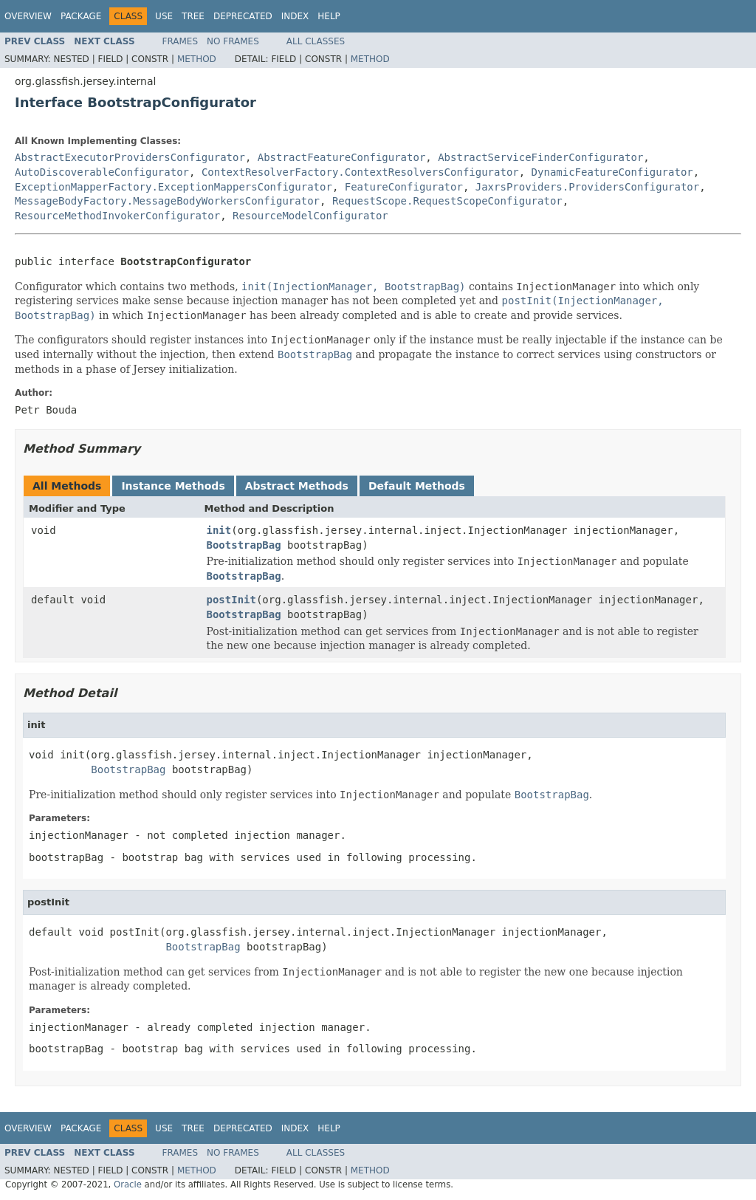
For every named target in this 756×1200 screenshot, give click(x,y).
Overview (28, 16)
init (219, 530)
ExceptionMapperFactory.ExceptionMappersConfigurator (173, 187)
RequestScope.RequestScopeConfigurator (447, 201)
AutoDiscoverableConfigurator (102, 172)
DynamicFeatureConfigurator (612, 172)
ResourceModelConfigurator (310, 216)
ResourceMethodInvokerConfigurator (117, 216)
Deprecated (242, 16)
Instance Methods (172, 486)
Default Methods (416, 486)
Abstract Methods (296, 486)
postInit (231, 600)
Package (81, 16)
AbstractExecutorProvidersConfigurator (130, 157)
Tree (193, 16)
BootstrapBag (244, 545)
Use (164, 16)
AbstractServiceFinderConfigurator (540, 157)
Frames (180, 41)
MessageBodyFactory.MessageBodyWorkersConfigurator (167, 201)
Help (328, 16)
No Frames (233, 41)
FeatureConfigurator (404, 187)
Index (295, 16)
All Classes (315, 41)
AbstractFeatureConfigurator (342, 157)
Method (196, 59)
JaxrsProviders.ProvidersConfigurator (587, 187)
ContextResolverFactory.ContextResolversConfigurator (360, 172)
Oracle (128, 1184)
